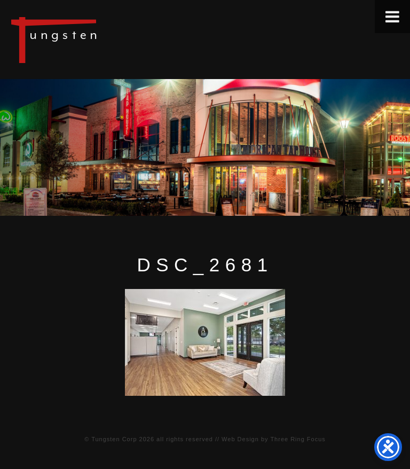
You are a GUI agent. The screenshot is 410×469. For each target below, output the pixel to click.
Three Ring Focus (297, 439)
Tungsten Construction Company (91, 39)
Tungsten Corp (114, 439)
